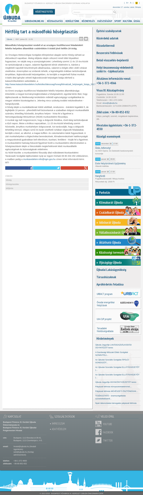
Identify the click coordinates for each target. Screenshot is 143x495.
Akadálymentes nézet (136, 2)
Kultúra (127, 20)
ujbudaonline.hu (34, 20)
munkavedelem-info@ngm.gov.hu (39, 159)
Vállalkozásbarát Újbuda (114, 232)
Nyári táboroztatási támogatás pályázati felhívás (116, 403)
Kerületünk (72, 20)
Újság (137, 20)
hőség (9, 180)
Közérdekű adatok (107, 38)
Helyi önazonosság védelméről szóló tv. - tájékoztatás (114, 69)
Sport (117, 20)
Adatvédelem (59, 429)
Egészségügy (104, 20)
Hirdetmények (105, 338)
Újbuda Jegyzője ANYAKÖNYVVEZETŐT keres (115, 382)
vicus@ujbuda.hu (109, 103)
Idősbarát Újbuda (110, 222)
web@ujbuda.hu (20, 452)
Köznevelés (88, 20)
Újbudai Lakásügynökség (111, 270)
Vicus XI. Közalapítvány (110, 90)
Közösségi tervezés (111, 252)
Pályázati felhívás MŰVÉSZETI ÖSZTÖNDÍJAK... (116, 391)
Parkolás (104, 192)
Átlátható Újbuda (110, 242)
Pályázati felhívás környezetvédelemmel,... (113, 386)
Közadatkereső (105, 45)
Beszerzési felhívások (109, 53)
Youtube (99, 424)
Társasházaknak (106, 277)
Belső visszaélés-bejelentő (112, 60)
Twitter (99, 440)
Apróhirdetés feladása (110, 284)
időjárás (9, 188)
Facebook (99, 432)
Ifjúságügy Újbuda (110, 262)
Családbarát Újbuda (111, 212)
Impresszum (58, 423)
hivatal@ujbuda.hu (21, 446)
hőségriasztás (12, 184)
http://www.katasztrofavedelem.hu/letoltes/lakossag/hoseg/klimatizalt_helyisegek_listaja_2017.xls (52, 84)
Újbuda (9, 39)
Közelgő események (108, 136)
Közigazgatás (55, 20)
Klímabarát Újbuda (111, 202)
